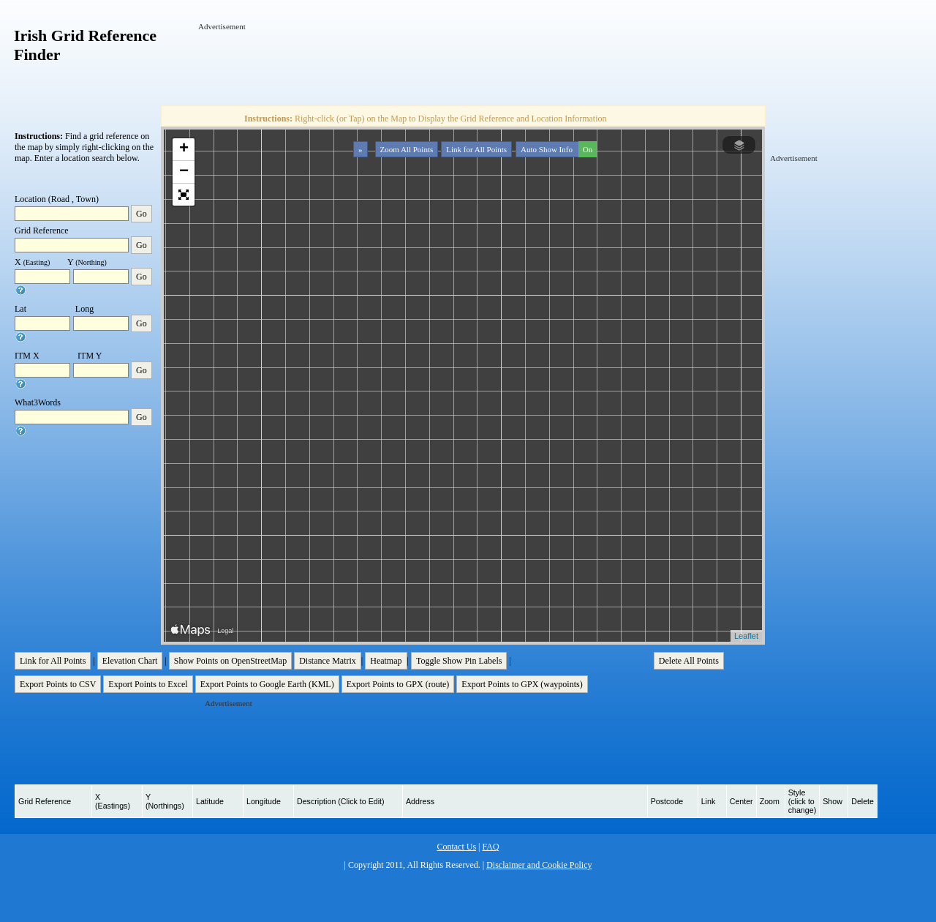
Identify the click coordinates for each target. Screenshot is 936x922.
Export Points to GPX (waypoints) (521, 684)
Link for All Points (476, 149)
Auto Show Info (557, 149)
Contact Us (456, 847)
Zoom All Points (407, 149)
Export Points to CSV (58, 684)
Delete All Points (689, 661)
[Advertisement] (464, 65)
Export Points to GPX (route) (398, 684)
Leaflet (746, 635)
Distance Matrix (327, 661)
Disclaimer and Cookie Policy (539, 865)
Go (141, 214)
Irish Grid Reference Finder (85, 45)
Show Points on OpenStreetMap (230, 661)
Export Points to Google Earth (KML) (267, 684)
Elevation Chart (130, 661)
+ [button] (184, 149)
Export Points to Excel (147, 684)
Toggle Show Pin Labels (459, 661)
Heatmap (385, 661)
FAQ (490, 847)
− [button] (184, 172)
